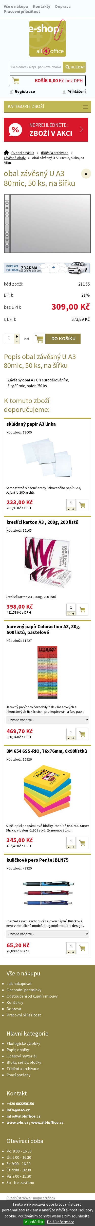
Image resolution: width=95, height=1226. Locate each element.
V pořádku (34, 1222)
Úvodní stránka (22, 152)
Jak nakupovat (19, 983)
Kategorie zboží (48, 106)
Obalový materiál (22, 1055)
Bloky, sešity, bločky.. (24, 1062)
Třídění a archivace (23, 1068)
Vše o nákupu (16, 6)
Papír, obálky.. (18, 1049)
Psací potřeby (18, 1074)
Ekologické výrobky (23, 1043)
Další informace (60, 1221)
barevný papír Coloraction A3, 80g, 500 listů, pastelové (44, 629)
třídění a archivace (54, 152)
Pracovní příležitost (22, 11)
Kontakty (41, 6)
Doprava (63, 6)
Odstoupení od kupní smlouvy (32, 996)
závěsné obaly (15, 157)
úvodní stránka (19, 1198)
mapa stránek (44, 1198)
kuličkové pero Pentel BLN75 (37, 860)
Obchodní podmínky (24, 989)
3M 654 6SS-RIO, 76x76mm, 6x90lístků (47, 751)
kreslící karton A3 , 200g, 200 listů (43, 522)
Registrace (25, 91)
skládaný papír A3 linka (31, 424)
